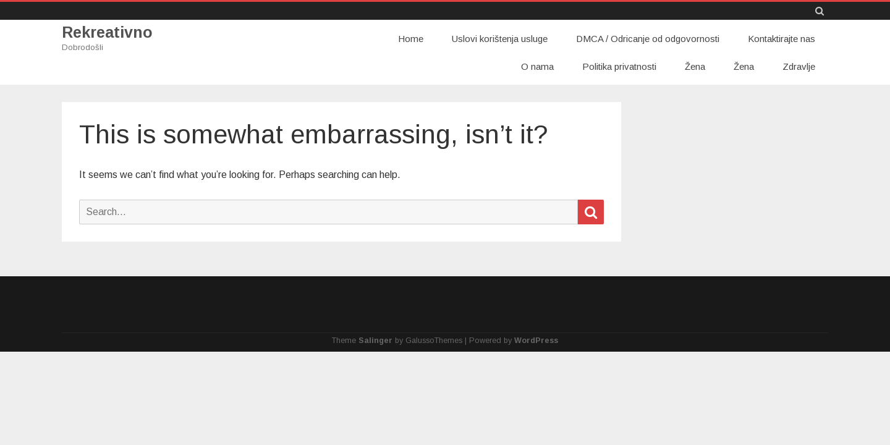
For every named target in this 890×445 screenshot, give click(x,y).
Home (410, 38)
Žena (695, 66)
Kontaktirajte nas (781, 38)
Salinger (375, 340)
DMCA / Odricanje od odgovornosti (647, 38)
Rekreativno (107, 32)
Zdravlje (798, 66)
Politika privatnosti (619, 66)
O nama (537, 66)
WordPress (536, 340)
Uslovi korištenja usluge (500, 38)
